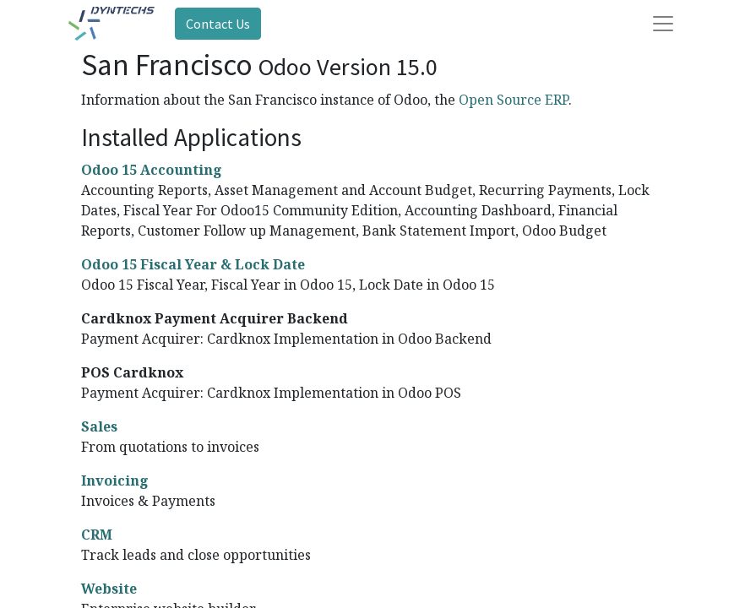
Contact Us (218, 23)
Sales (99, 426)
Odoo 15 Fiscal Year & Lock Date (193, 264)
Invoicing (115, 480)
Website (109, 588)
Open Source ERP (513, 99)
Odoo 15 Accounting (151, 169)
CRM (96, 534)
